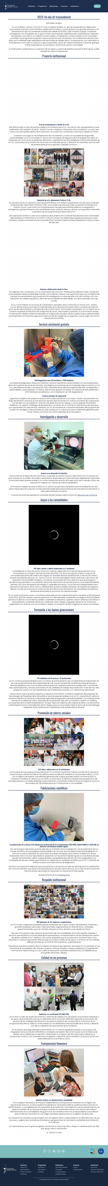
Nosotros (31, 6)
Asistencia (74, 6)
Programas (42, 6)
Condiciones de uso (46, 1179)
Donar (97, 6)
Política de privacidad (61, 1179)
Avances (64, 6)
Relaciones (54, 6)
